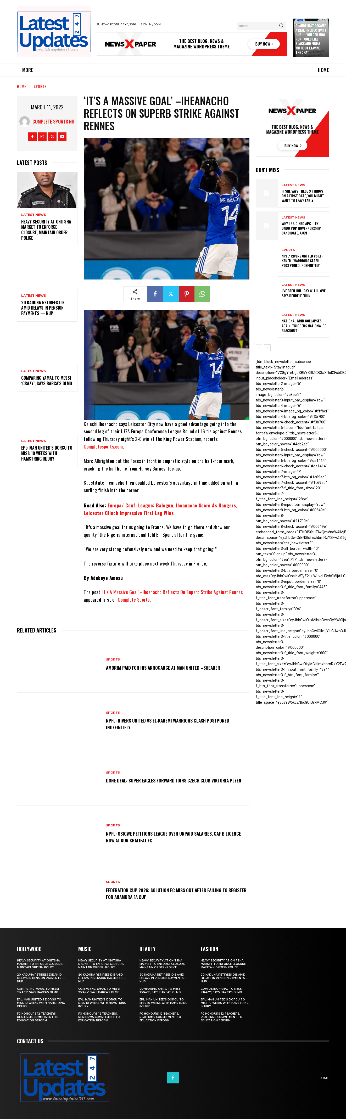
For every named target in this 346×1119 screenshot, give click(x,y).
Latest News (33, 214)
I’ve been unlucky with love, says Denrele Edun (304, 293)
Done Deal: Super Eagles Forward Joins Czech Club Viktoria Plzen (175, 780)
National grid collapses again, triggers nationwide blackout (304, 325)
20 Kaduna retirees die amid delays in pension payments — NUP (42, 308)
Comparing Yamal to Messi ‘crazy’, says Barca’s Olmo (46, 381)
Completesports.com (103, 446)
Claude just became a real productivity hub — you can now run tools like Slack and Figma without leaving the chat (310, 39)
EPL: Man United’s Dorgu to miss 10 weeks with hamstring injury (46, 453)
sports (40, 86)
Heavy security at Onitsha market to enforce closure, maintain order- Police (46, 230)
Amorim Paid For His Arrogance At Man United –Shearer (170, 667)
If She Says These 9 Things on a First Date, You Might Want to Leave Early (303, 195)
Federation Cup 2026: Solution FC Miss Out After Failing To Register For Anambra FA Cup (174, 893)
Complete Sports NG (53, 121)
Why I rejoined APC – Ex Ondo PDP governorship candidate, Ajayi (301, 228)
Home (21, 86)
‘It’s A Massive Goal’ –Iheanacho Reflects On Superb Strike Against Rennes (172, 592)
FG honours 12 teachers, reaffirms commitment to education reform (38, 1017)
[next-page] (267, 347)
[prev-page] (259, 347)
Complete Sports (134, 599)
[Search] (281, 26)
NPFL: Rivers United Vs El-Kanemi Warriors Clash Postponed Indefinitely (175, 724)
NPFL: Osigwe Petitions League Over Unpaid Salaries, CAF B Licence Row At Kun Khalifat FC (172, 836)
